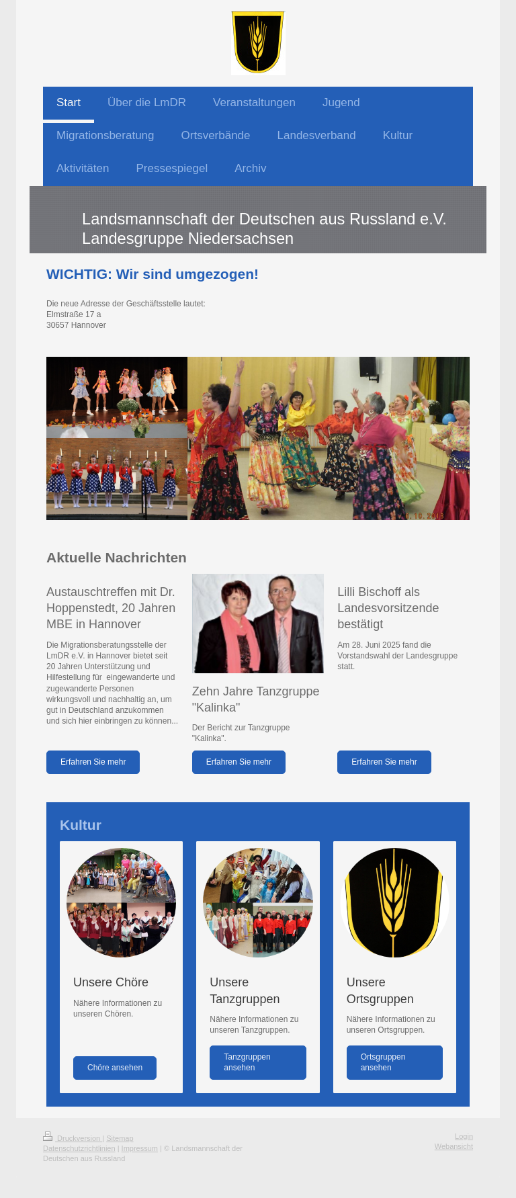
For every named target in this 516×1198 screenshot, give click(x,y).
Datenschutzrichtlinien (79, 1148)
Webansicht (454, 1146)
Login (464, 1136)
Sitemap (119, 1138)
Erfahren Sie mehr (93, 762)
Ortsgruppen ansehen (383, 1062)
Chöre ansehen (114, 1067)
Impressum (140, 1148)
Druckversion (72, 1138)
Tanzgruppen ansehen (247, 1062)
